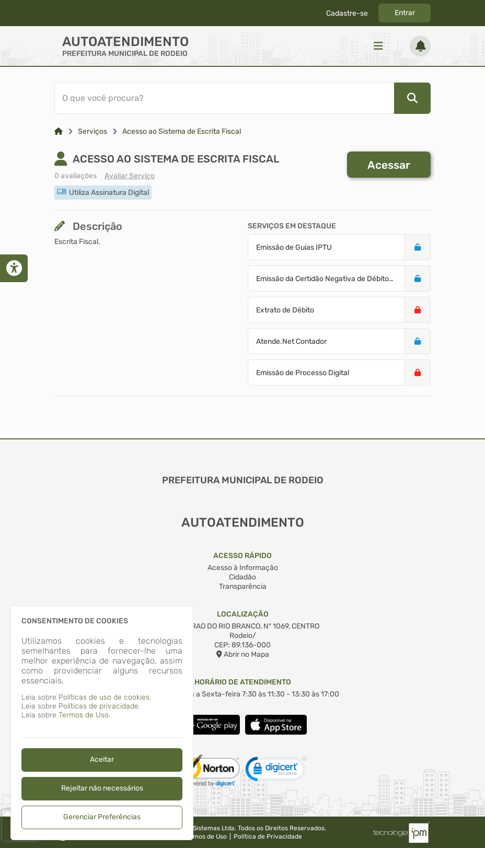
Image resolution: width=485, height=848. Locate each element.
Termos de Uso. (84, 715)
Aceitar (102, 759)
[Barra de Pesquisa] (238, 98)
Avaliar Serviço (130, 175)
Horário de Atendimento (242, 682)
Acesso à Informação (242, 567)
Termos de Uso (205, 836)
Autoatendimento (125, 41)
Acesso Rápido (242, 555)
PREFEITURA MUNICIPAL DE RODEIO (125, 53)
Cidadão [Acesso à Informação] (242, 577)
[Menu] (378, 46)
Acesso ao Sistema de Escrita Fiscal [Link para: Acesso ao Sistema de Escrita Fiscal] (181, 131)
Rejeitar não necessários (102, 788)
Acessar (388, 164)
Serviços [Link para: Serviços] (92, 131)
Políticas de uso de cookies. (105, 697)
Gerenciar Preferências (102, 816)
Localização (243, 614)
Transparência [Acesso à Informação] (243, 586)
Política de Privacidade (268, 836)
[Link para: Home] (58, 131)
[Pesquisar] (412, 98)
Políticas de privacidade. (99, 706)
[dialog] (101, 723)
